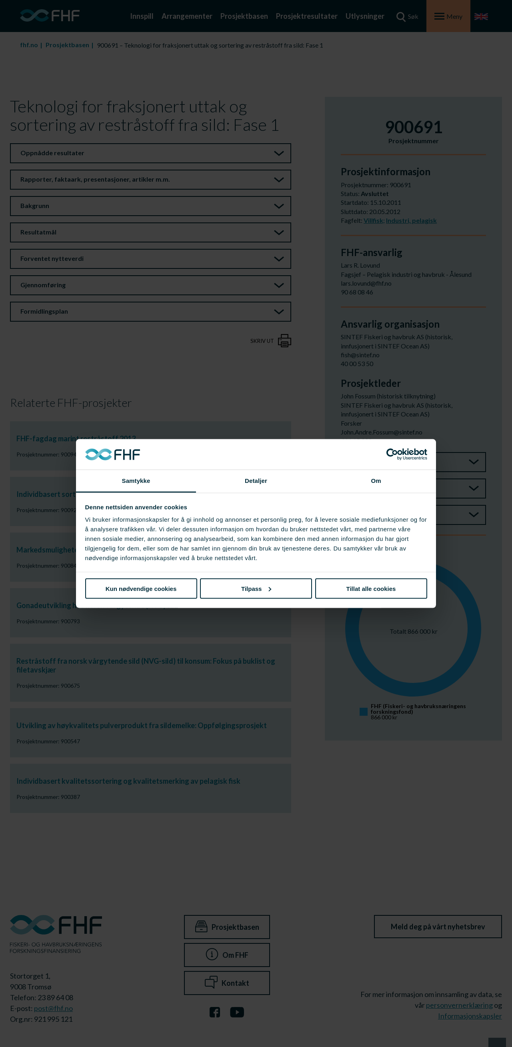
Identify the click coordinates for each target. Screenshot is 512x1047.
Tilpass (256, 588)
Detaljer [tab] (256, 480)
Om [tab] (376, 480)
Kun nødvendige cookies (141, 588)
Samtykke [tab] (136, 480)
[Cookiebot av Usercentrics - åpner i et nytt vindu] (392, 454)
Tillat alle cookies (371, 588)
